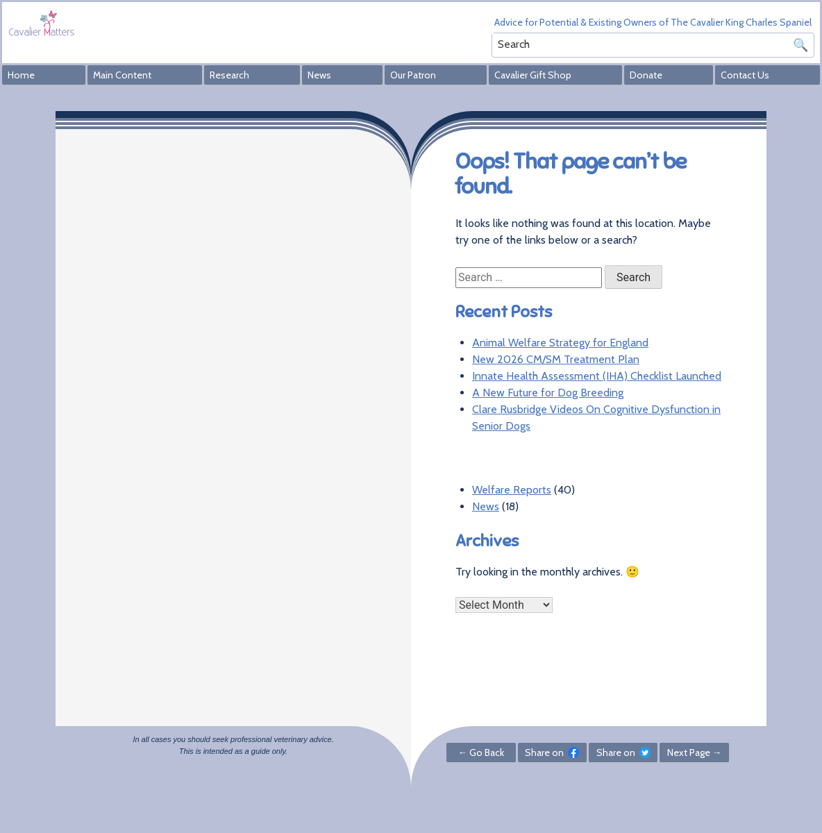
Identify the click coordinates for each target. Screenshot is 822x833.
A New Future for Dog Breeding (547, 392)
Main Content (122, 75)
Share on (552, 752)
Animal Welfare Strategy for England (560, 342)
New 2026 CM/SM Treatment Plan (555, 359)
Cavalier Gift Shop (532, 75)
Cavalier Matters (42, 22)
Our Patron (413, 75)
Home (21, 75)
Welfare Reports (511, 489)
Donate (646, 75)
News (319, 75)
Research (229, 75)
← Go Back (481, 752)
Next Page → (694, 752)
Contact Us (745, 75)
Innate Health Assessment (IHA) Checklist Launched (596, 375)
